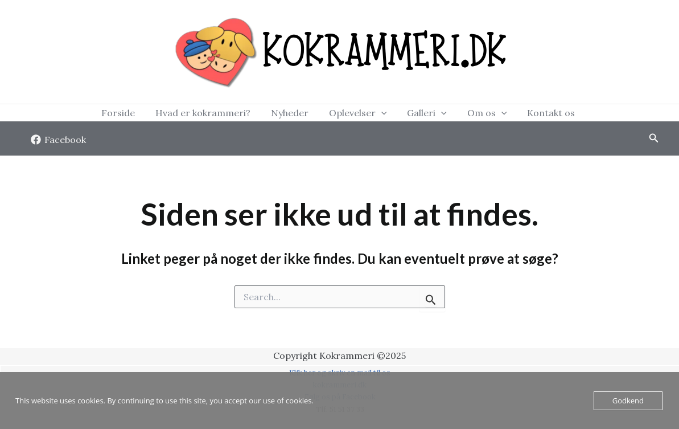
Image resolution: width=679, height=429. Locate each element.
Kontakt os (517, 114)
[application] (381, 115)
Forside (152, 114)
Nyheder (301, 114)
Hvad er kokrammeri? (225, 114)
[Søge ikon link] (654, 142)
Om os (464, 115)
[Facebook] (58, 143)
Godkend (628, 400)
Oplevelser (358, 115)
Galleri (415, 115)
